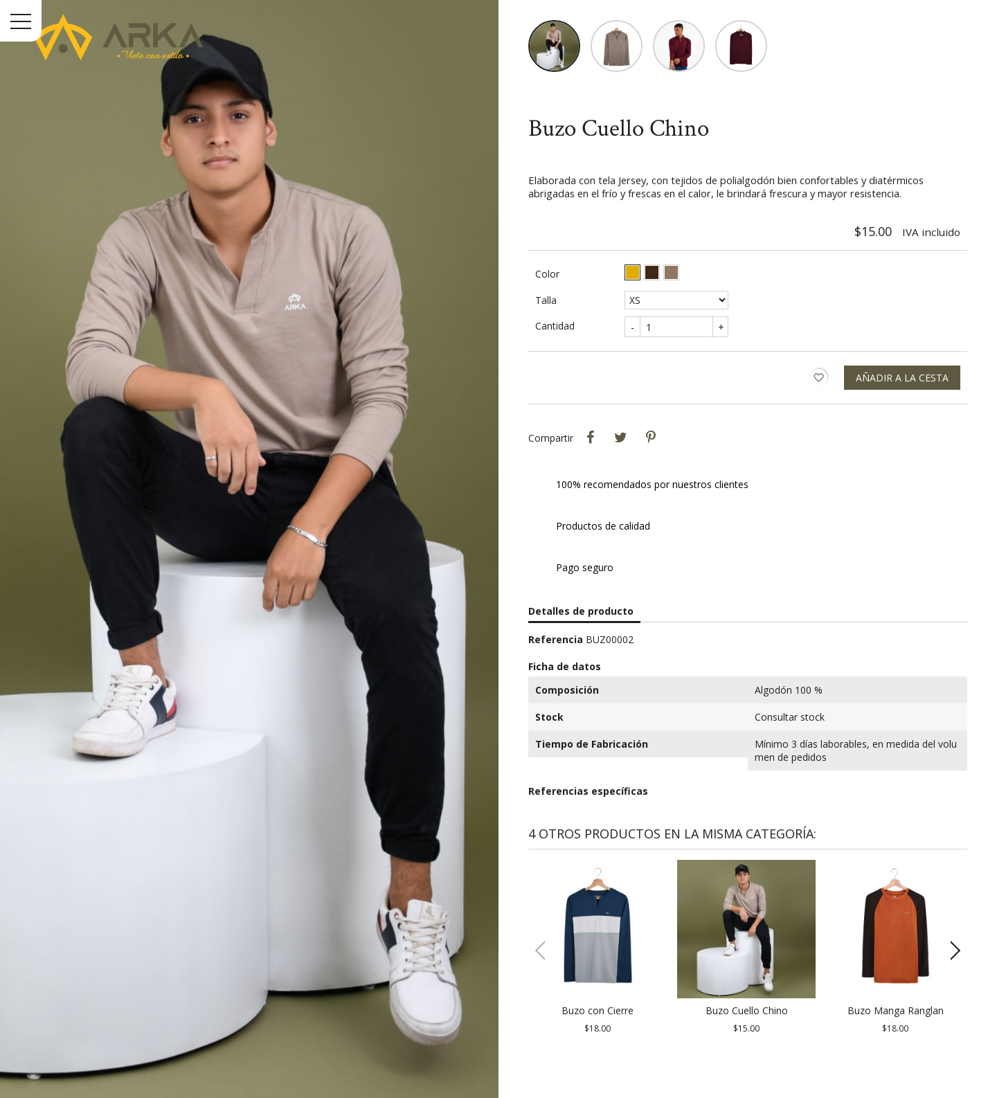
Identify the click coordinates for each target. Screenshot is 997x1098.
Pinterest (651, 455)
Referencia (555, 656)
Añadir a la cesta (902, 395)
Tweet (620, 455)
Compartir (590, 455)
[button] (951, 968)
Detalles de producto (581, 628)
